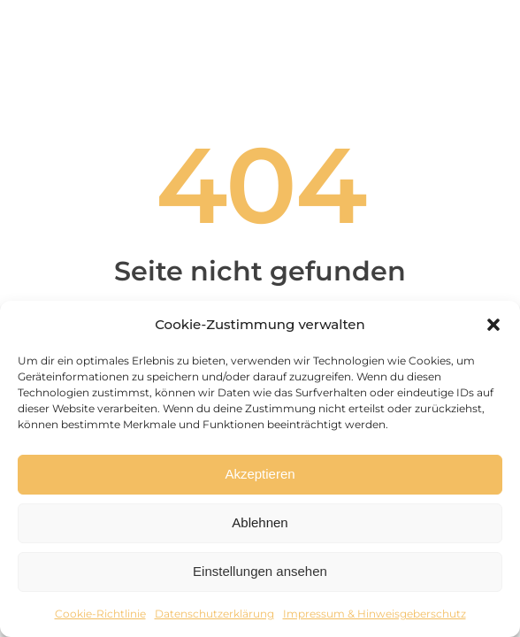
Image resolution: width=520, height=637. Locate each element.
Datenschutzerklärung (214, 613)
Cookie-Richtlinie (100, 613)
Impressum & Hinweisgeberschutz (374, 613)
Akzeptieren (259, 473)
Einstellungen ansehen (260, 571)
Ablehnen (259, 522)
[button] (493, 325)
